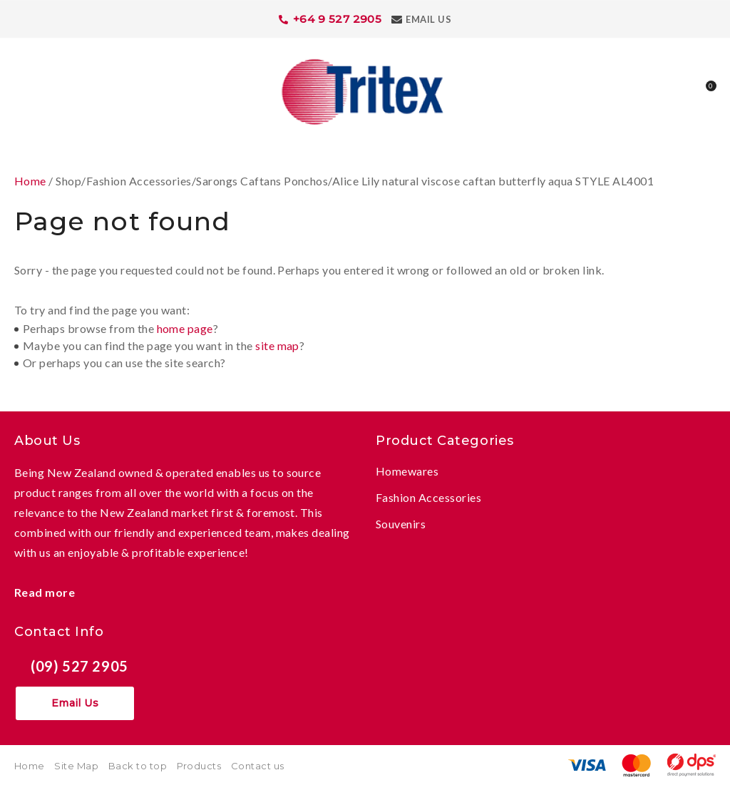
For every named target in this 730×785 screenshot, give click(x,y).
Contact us (257, 765)
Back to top (137, 765)
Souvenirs (401, 523)
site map (277, 345)
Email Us (428, 19)
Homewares (407, 471)
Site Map (76, 765)
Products (199, 765)
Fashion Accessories (428, 497)
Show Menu (22, 90)
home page (185, 328)
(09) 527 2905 (79, 665)
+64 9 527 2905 (337, 19)
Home (30, 181)
